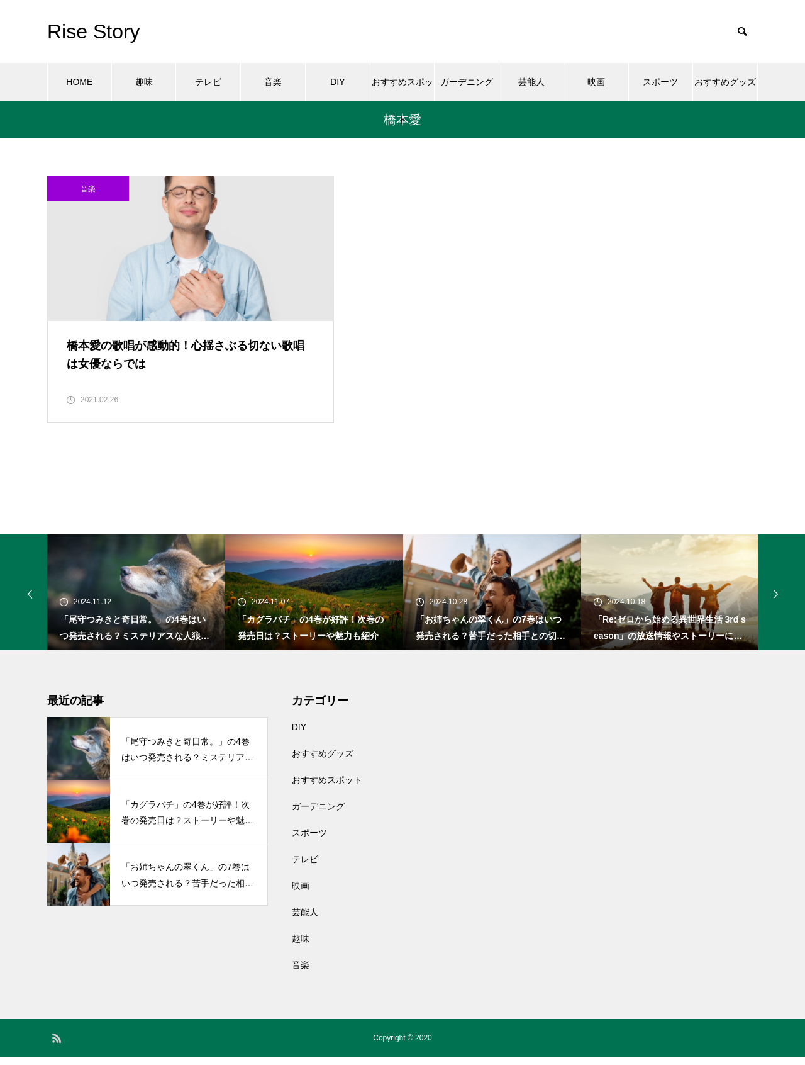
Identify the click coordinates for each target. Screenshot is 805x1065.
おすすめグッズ (725, 82)
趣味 (144, 82)
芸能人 (531, 82)
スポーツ (660, 82)
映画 (596, 82)
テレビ (208, 82)
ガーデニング (466, 82)
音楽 (273, 82)
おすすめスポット (402, 89)
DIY (337, 82)
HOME (79, 82)
